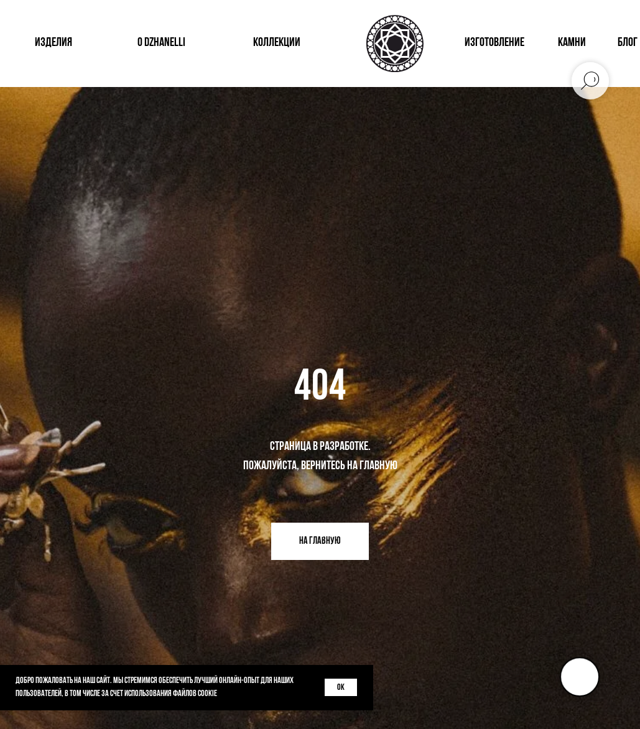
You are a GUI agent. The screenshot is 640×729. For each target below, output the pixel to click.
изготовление (494, 43)
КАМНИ (572, 43)
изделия (53, 43)
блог (628, 43)
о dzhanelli (161, 43)
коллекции (276, 43)
